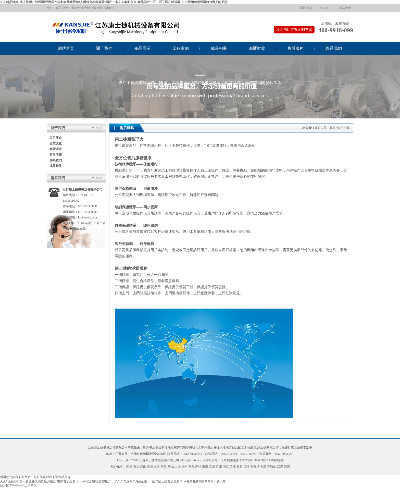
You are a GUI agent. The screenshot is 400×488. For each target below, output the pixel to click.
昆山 (143, 466)
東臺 (205, 466)
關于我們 (104, 48)
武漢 (280, 466)
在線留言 (325, 8)
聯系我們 (334, 48)
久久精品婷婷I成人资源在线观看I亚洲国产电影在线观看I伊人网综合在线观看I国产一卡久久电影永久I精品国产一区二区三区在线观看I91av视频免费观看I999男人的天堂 (113, 2)
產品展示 (142, 48)
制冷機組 (149, 447)
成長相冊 (219, 48)
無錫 (136, 466)
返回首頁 (306, 8)
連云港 (254, 466)
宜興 (239, 466)
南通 (129, 466)
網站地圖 (345, 8)
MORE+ (97, 128)
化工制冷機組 (204, 447)
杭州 (184, 466)
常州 (219, 466)
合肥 (263, 466)
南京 (226, 466)
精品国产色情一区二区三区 (18, 485)
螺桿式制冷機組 (184, 447)
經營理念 (55, 149)
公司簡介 (55, 138)
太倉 (157, 466)
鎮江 (233, 466)
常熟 (164, 466)
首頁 (333, 128)
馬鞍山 (271, 466)
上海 (177, 466)
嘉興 (191, 466)
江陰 (246, 466)
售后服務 (295, 48)
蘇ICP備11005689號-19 (255, 460)
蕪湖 (287, 466)
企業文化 (55, 143)
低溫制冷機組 (164, 447)
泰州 (212, 466)
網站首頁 (66, 48)
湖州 (198, 466)
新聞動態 (257, 48)
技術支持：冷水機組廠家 (222, 460)
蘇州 (150, 466)
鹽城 (171, 466)
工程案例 (180, 48)
